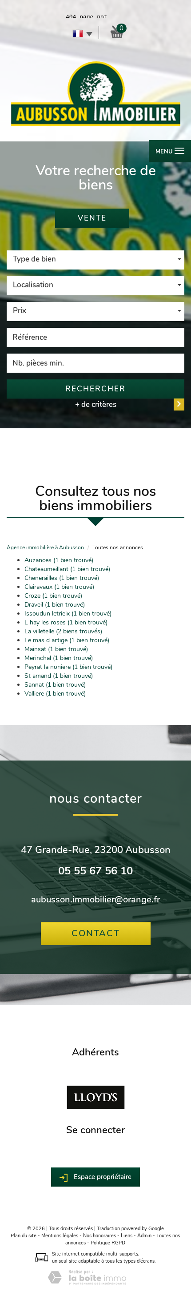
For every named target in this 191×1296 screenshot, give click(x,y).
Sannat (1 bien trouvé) (55, 684)
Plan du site (23, 1235)
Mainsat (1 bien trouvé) (56, 649)
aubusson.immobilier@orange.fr (95, 900)
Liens (126, 1235)
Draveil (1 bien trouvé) (54, 604)
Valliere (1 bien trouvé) (55, 693)
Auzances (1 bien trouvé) (58, 560)
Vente (92, 218)
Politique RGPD (108, 1243)
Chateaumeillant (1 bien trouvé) (67, 569)
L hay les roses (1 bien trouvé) (65, 622)
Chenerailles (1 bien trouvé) (61, 578)
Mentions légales (59, 1235)
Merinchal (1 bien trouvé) (58, 658)
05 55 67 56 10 (95, 871)
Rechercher (95, 389)
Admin (144, 1235)
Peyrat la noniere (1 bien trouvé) (68, 667)
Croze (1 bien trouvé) (53, 596)
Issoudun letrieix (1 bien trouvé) (67, 613)
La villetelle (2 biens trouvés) (63, 631)
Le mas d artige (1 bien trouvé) (66, 640)
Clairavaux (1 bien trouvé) (59, 587)
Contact (96, 933)
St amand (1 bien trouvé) (58, 676)
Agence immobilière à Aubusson (45, 547)
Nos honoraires (99, 1235)
